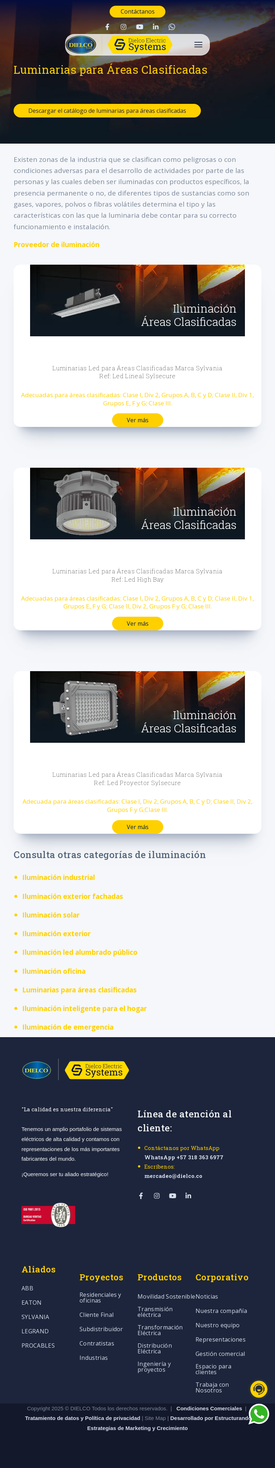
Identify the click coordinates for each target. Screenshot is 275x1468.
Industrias (93, 1358)
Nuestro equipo (218, 1325)
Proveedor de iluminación (57, 244)
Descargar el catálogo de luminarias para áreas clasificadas (107, 111)
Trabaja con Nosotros (212, 1388)
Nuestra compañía (221, 1311)
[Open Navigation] (198, 44)
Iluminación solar (50, 915)
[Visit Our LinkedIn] (156, 27)
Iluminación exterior (56, 933)
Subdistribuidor (101, 1329)
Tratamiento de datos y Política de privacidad (83, 1418)
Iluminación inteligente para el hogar (84, 1008)
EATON (31, 1303)
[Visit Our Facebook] (107, 27)
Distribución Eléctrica (155, 1349)
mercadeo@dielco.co (173, 1175)
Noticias (207, 1297)
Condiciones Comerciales (209, 1408)
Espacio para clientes (213, 1369)
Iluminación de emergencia (68, 1027)
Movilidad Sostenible (166, 1297)
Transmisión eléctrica (155, 1312)
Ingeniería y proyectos (154, 1367)
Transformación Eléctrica (160, 1330)
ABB (27, 1288)
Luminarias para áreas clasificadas (79, 990)
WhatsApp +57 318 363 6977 (183, 1157)
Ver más (138, 420)
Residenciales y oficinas (100, 1298)
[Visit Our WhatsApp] (172, 27)
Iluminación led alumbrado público (80, 952)
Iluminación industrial (58, 877)
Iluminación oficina (54, 971)
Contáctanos (138, 11)
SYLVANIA (35, 1317)
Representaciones (221, 1340)
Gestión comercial (220, 1354)
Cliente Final (96, 1315)
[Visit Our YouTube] (139, 27)
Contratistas (96, 1344)
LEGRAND (35, 1331)
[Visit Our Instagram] (123, 27)
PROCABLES (38, 1346)
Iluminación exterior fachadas (72, 896)
